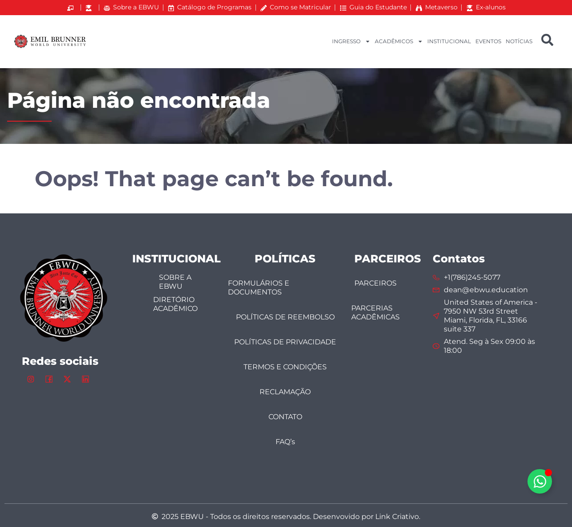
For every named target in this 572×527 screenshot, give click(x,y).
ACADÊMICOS (399, 41)
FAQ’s (285, 441)
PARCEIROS (375, 283)
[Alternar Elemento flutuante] (539, 481)
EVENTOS (488, 41)
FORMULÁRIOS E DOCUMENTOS (258, 287)
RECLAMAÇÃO (285, 392)
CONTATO (285, 417)
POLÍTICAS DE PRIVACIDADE (285, 342)
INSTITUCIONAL (449, 41)
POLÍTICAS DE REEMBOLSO (285, 317)
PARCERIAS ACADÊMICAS (376, 312)
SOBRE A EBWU (175, 281)
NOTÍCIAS (519, 41)
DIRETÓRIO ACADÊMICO (175, 304)
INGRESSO (351, 41)
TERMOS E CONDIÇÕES (285, 367)
